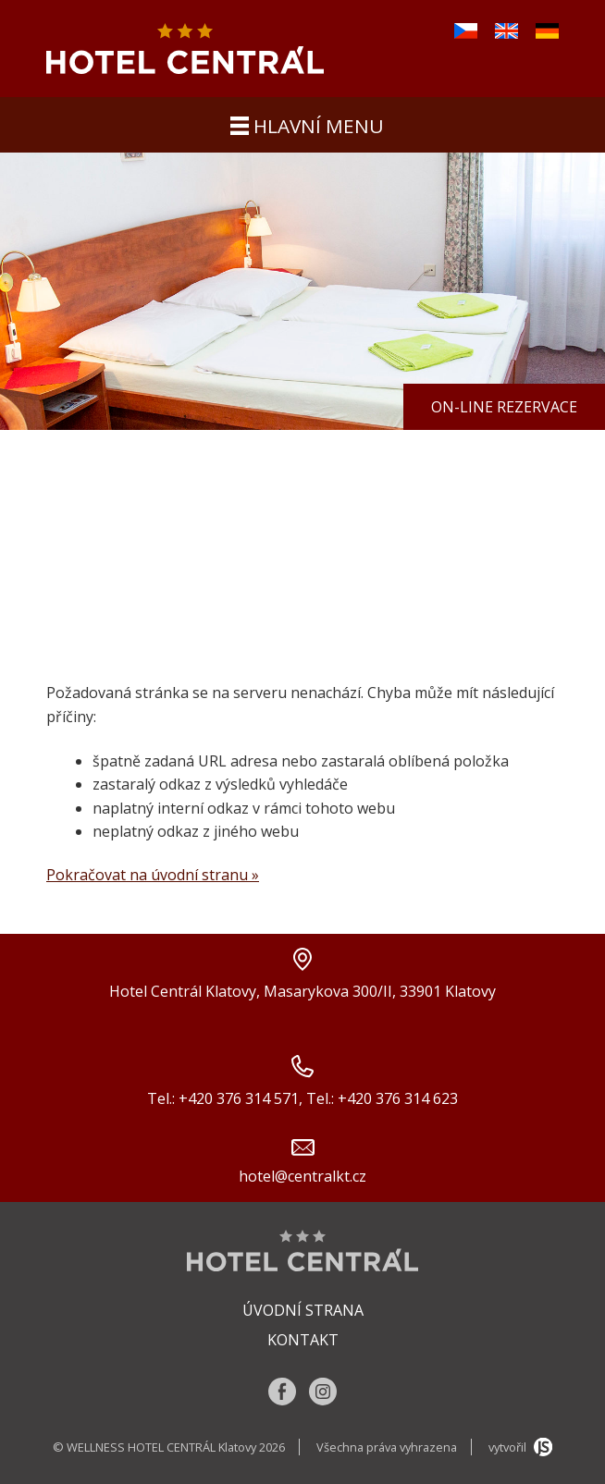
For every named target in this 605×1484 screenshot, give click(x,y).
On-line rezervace (504, 407)
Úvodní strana (303, 1310)
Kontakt (303, 1340)
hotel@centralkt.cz (302, 1176)
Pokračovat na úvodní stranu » (152, 875)
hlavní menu (307, 126)
